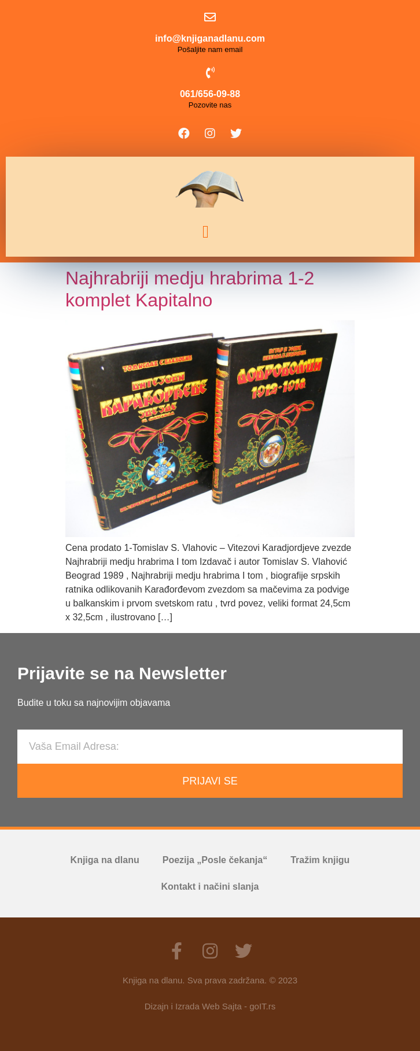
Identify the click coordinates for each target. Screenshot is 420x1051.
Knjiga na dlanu (105, 860)
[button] (205, 232)
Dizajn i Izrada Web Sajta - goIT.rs (210, 1006)
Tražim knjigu (319, 860)
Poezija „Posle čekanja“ (215, 860)
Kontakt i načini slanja (210, 886)
